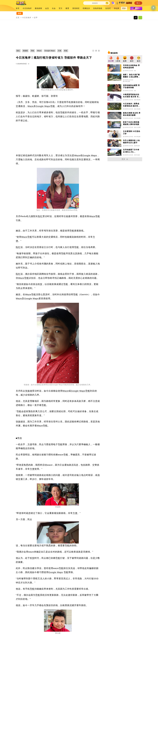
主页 (17, 17)
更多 (124, 8)
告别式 (108, 8)
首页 (17, 8)
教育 (67, 8)
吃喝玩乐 (86, 8)
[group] (110, 59)
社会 (54, 8)
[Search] (94, 3)
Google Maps (43, 106)
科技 (18, 112)
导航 (52, 106)
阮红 (40, 216)
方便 (29, 444)
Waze (30, 106)
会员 (47, 8)
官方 (60, 8)
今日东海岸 (27, 8)
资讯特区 (76, 8)
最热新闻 (38, 8)
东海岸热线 (97, 8)
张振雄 (28, 391)
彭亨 (36, 17)
